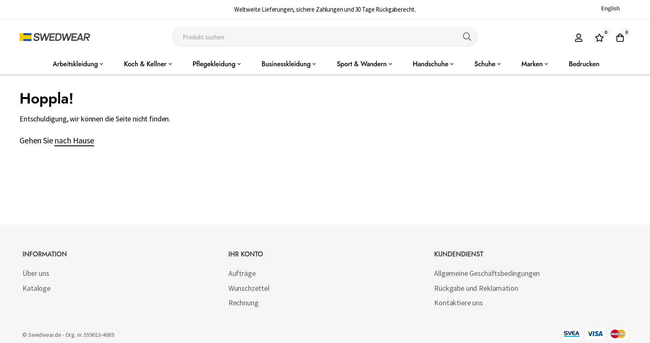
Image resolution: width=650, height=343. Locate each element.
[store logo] (54, 37)
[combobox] (325, 37)
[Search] (467, 37)
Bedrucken (584, 64)
